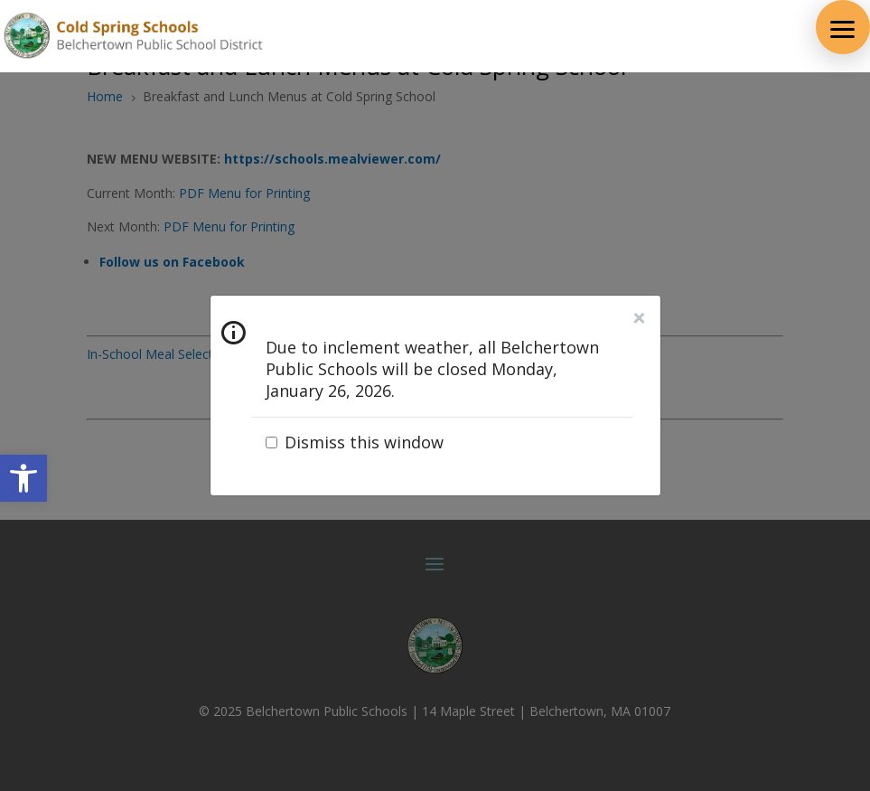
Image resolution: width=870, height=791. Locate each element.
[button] (843, 27)
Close (638, 318)
